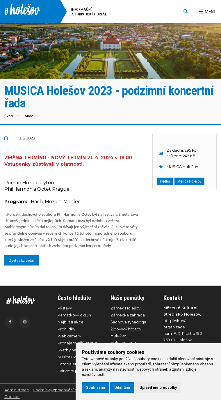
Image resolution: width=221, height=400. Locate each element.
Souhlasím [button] (95, 387)
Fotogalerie (69, 364)
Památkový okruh (74, 315)
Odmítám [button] (122, 387)
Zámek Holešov (125, 308)
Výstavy (65, 308)
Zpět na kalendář (21, 260)
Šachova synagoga (128, 322)
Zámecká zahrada (127, 315)
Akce (29, 116)
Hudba (165, 181)
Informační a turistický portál (89, 11)
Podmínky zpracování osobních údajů (68, 389)
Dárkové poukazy (74, 371)
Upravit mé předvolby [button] (158, 387)
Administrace (16, 389)
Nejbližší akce (70, 322)
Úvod (8, 116)
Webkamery (69, 336)
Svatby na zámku (74, 350)
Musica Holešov (189, 181)
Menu (208, 12)
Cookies (12, 396)
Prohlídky (66, 329)
